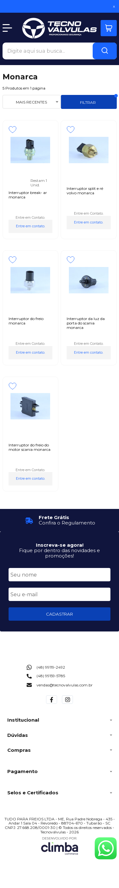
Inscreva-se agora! (59, 545)
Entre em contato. (30, 226)
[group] (60, 520)
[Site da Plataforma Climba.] (59, 845)
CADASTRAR (59, 614)
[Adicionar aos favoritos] (13, 129)
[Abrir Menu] (7, 28)
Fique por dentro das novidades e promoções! (59, 553)
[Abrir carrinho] (109, 28)
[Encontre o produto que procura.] (105, 51)
